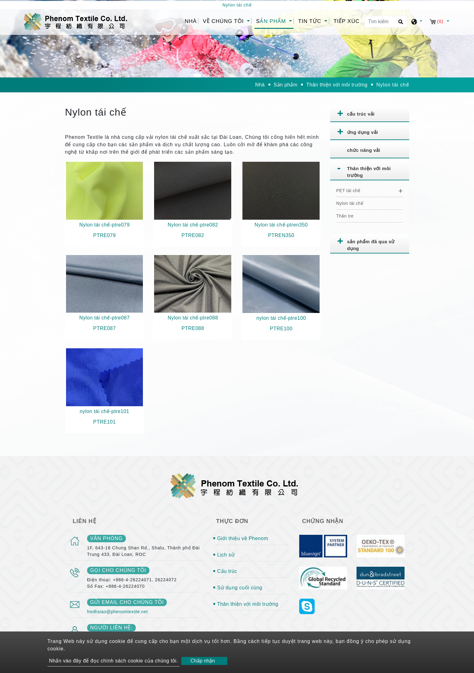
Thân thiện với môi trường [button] (369, 172)
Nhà (191, 20)
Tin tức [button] (310, 21)
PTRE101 (104, 421)
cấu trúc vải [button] (361, 114)
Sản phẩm (285, 84)
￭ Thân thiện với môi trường (245, 604)
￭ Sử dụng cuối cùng (237, 587)
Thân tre (345, 215)
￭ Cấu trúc (225, 571)
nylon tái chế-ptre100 (281, 318)
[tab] (369, 114)
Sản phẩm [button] (272, 21)
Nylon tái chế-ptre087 (104, 317)
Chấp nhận (203, 660)
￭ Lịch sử (224, 554)
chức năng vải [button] (363, 150)
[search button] (399, 24)
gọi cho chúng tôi (118, 570)
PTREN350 (281, 235)
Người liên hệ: (111, 627)
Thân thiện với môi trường (336, 84)
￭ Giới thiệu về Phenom (240, 538)
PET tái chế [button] (348, 190)
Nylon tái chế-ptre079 (104, 224)
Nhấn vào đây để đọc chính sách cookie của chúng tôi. (113, 660)
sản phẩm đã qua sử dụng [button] (371, 245)
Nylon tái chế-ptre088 (193, 317)
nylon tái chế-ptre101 (104, 411)
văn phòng (106, 538)
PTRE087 (104, 328)
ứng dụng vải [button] (362, 132)
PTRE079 (104, 235)
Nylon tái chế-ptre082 (193, 224)
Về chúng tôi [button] (224, 21)
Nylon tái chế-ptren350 (281, 224)
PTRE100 (281, 328)
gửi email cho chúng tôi (127, 602)
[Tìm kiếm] (386, 22)
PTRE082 (193, 235)
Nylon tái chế (350, 203)
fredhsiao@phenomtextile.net (117, 611)
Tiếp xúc (347, 21)
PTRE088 (193, 328)
